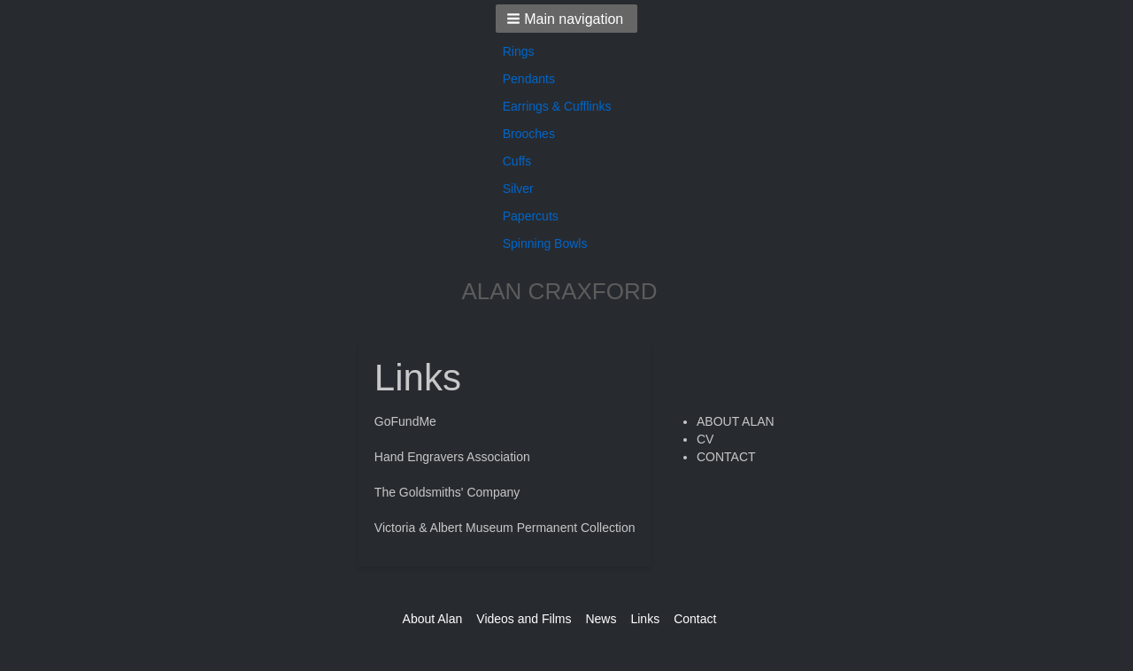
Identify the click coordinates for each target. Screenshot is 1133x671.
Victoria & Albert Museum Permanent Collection (505, 528)
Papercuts (531, 216)
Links (644, 619)
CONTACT (726, 457)
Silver (518, 188)
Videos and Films (523, 619)
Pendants (529, 79)
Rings (519, 51)
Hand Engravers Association (452, 457)
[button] (567, 18)
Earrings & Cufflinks (557, 106)
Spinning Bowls (545, 243)
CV (705, 439)
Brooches (529, 134)
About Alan (433, 619)
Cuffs (517, 161)
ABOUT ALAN (736, 421)
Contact (695, 619)
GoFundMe (405, 421)
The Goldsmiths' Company (447, 492)
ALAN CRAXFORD (559, 291)
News (600, 619)
